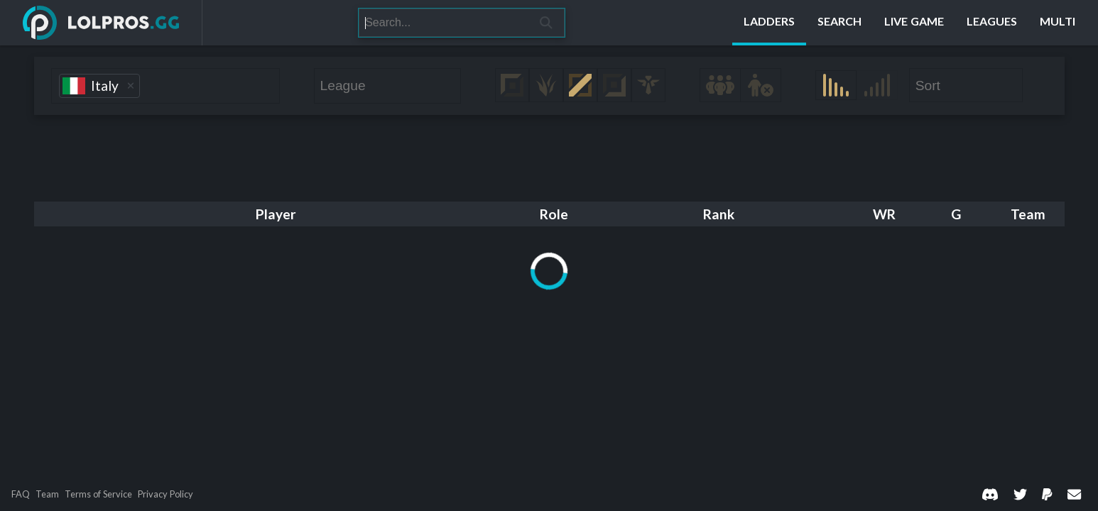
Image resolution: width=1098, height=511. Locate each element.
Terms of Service (98, 494)
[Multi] (1057, 22)
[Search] (443, 23)
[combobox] (165, 86)
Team (47, 494)
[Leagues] (991, 22)
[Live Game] (914, 22)
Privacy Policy (165, 494)
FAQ (20, 494)
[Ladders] (769, 22)
